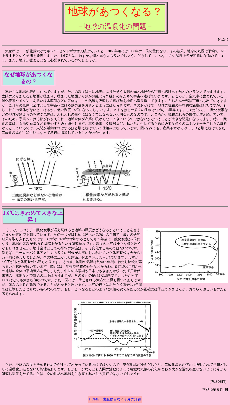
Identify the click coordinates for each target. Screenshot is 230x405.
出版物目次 (111, 399)
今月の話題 (132, 399)
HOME (94, 399)
